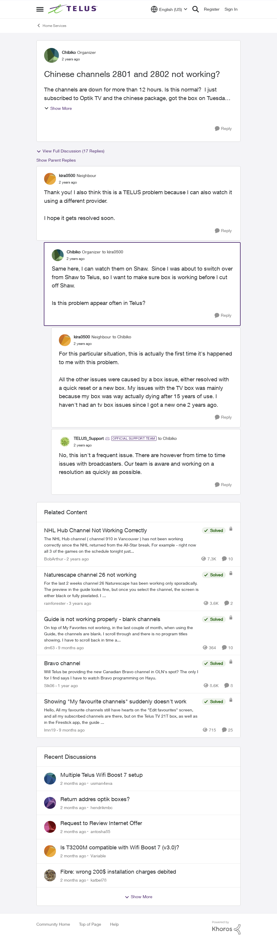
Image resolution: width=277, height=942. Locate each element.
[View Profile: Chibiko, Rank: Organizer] (51, 55)
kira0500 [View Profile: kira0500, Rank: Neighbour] (67, 175)
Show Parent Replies (56, 160)
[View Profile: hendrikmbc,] (50, 803)
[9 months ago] (70, 647)
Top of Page (90, 924)
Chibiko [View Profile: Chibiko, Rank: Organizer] (69, 52)
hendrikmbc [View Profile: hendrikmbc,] (102, 807)
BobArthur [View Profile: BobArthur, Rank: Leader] (53, 558)
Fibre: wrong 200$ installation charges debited (118, 871)
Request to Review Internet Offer (101, 823)
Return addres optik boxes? (95, 799)
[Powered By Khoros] (226, 928)
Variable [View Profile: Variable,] (98, 855)
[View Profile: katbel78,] (50, 875)
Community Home (53, 924)
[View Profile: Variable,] (50, 851)
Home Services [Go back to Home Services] (51, 25)
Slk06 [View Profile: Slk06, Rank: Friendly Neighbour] (49, 685)
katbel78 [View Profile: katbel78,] (99, 879)
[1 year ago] (67, 685)
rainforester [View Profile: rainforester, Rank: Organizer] (55, 603)
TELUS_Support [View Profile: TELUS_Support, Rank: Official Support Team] (89, 438)
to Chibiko (121, 336)
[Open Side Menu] (39, 9)
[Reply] (223, 129)
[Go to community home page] (73, 9)
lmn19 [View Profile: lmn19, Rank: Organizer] (50, 729)
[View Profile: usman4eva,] (50, 779)
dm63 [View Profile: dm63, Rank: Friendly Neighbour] (49, 647)
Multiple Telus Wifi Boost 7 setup (101, 774)
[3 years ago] (79, 603)
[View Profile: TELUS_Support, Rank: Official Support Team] (65, 442)
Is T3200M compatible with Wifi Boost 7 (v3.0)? (119, 847)
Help (114, 924)
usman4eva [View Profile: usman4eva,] (101, 783)
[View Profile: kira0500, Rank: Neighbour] (50, 179)
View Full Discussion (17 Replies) (70, 151)
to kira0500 (112, 251)
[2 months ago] (73, 783)
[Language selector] (169, 9)
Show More (58, 108)
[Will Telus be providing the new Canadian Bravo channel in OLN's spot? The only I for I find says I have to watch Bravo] (121, 674)
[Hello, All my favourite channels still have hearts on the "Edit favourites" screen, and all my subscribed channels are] (121, 716)
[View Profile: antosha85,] (50, 827)
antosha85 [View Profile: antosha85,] (100, 831)
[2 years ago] (77, 559)
